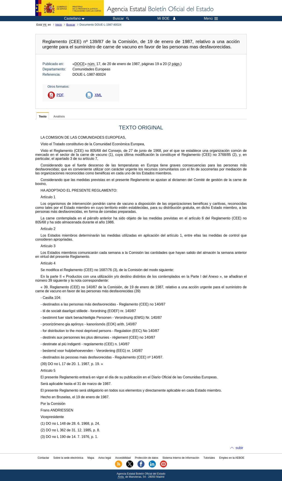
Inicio (58, 24)
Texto (42, 116)
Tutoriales (209, 457)
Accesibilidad (123, 457)
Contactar (43, 457)
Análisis (59, 116)
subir (239, 448)
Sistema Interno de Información (181, 457)
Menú (211, 18)
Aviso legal (104, 457)
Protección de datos (146, 457)
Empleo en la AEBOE (231, 457)
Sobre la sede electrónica (68, 457)
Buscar (70, 24)
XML (98, 95)
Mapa (90, 457)
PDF (60, 95)
